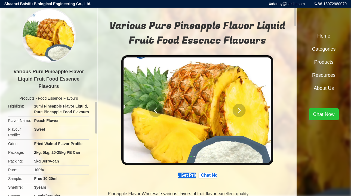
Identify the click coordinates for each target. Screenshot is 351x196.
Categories (323, 49)
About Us (324, 88)
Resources (323, 75)
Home (323, 36)
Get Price (176, 178)
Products (27, 98)
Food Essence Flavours (58, 98)
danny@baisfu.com (288, 4)
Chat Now (222, 177)
